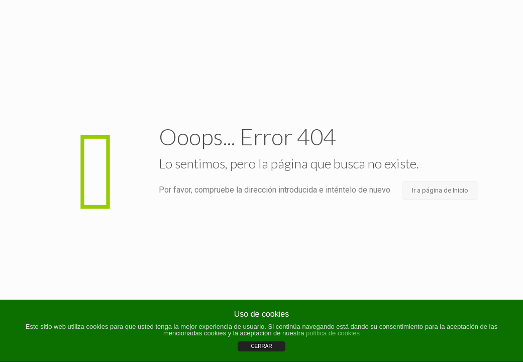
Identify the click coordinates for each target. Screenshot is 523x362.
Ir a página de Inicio (440, 190)
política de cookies (333, 333)
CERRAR (261, 346)
